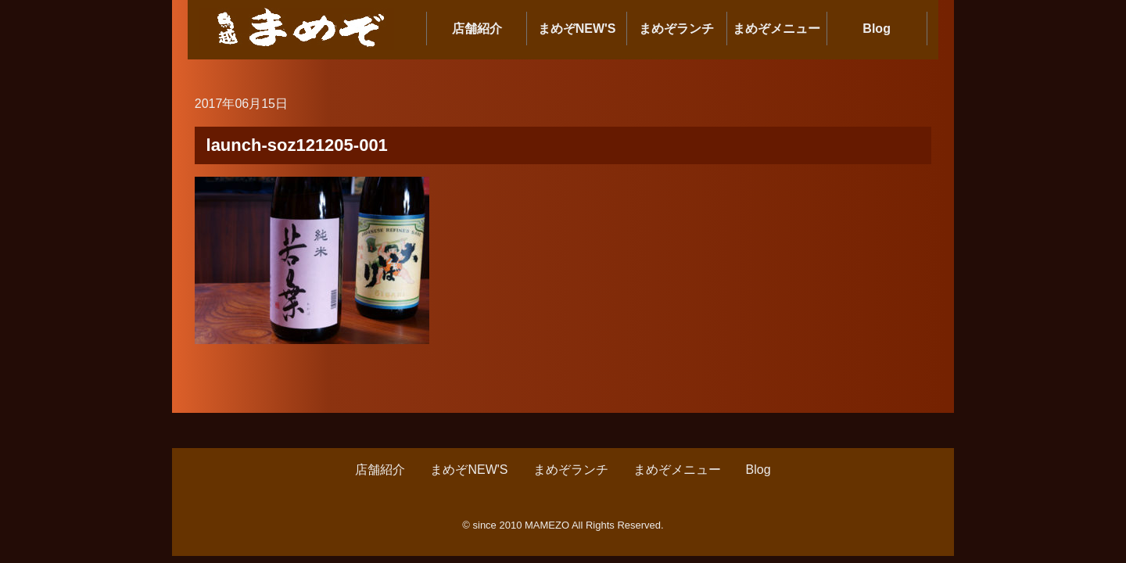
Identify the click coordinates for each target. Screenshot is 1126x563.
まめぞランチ (676, 28)
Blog (876, 28)
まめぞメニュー (776, 28)
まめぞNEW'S (577, 28)
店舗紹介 (477, 28)
